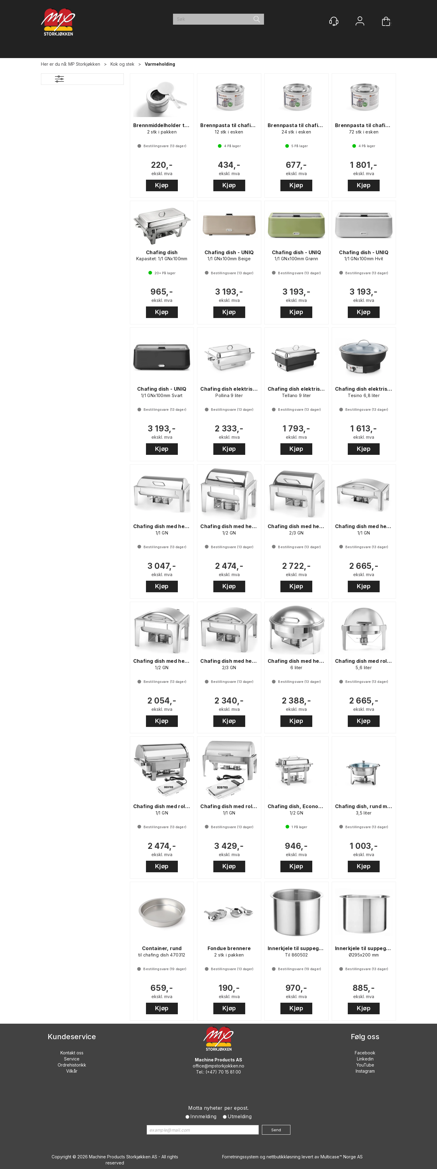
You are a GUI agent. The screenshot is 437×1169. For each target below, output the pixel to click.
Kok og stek (122, 64)
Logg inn (359, 22)
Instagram (365, 1071)
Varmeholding (160, 64)
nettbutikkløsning (283, 1156)
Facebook (365, 1052)
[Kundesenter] (333, 21)
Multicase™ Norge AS (341, 1156)
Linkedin (365, 1058)
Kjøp (162, 185)
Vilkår (71, 1071)
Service (72, 1058)
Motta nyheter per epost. (218, 1108)
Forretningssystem (240, 1156)
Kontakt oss (71, 1052)
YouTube (365, 1064)
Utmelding (240, 1116)
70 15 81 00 (229, 1071)
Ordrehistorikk (72, 1064)
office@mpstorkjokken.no (218, 1065)
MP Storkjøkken (84, 64)
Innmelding (203, 1116)
